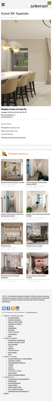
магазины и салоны (14, 324)
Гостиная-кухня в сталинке (34, 246)
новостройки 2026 (14, 387)
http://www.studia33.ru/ (8, 115)
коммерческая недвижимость (18, 391)
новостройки (12, 385)
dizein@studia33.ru (7, 117)
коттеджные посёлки (15, 389)
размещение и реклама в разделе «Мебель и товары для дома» (28, 296)
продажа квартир (14, 383)
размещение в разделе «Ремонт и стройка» (16, 298)
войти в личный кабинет (16, 375)
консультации (13, 344)
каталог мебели (13, 318)
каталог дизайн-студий (16, 342)
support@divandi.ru (31, 312)
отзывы (10, 326)
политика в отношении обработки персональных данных (19, 300)
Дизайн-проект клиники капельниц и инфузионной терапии (12, 215)
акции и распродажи (15, 322)
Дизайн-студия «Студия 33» (14, 109)
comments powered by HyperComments (13, 137)
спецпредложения (14, 320)
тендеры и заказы (14, 361)
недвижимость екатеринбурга (18, 379)
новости (11, 348)
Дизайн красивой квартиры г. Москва (12, 182)
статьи (10, 346)
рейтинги (11, 330)
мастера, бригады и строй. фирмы (20, 359)
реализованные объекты (16, 363)
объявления (12, 328)
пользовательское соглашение (39, 298)
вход (10, 336)
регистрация (12, 334)
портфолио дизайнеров (16, 340)
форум (6, 393)
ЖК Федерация (6, 246)
